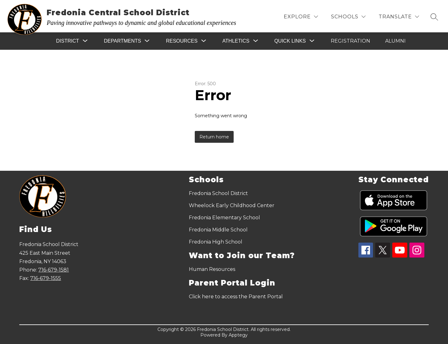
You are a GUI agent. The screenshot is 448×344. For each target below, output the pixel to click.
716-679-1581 (53, 270)
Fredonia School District (218, 193)
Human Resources (212, 269)
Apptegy (238, 335)
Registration (350, 41)
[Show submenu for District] (67, 41)
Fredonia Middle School (218, 230)
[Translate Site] (399, 17)
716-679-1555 (45, 278)
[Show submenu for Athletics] (236, 41)
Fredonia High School (215, 242)
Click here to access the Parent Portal (236, 297)
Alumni (395, 41)
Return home (214, 137)
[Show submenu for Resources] (181, 41)
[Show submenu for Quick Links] (290, 41)
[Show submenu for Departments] (122, 41)
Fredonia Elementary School (224, 218)
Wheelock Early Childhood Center (231, 205)
